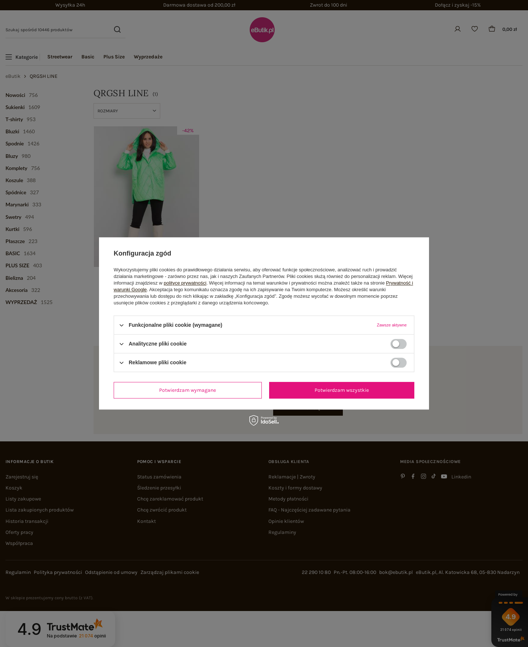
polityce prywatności (185, 283)
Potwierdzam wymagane (187, 390)
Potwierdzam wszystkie (342, 390)
